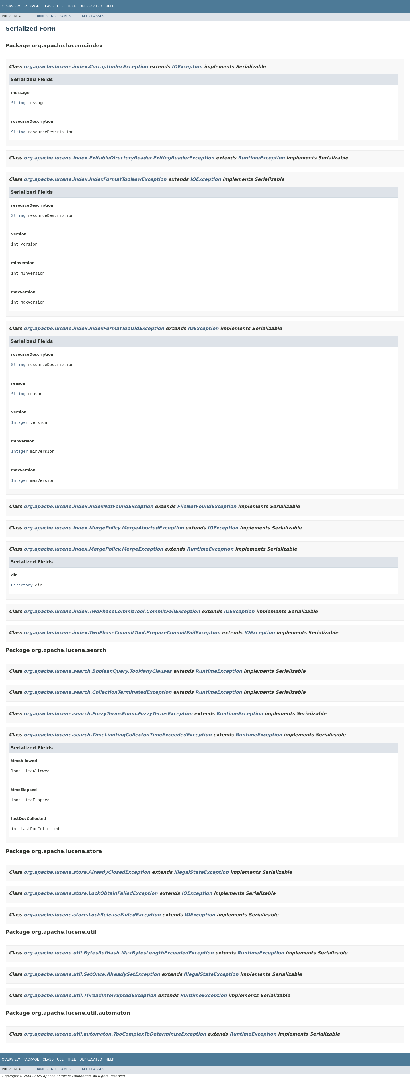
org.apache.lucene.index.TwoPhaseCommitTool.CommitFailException (112, 611)
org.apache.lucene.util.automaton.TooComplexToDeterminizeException (115, 1034)
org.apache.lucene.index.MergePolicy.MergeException (93, 549)
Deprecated (90, 6)
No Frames (61, 16)
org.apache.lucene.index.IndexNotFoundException (88, 506)
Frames (41, 16)
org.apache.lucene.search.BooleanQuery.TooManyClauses (98, 671)
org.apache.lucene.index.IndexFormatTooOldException (94, 328)
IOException (187, 66)
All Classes (93, 16)
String (18, 102)
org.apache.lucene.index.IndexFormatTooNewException (95, 179)
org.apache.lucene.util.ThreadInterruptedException (90, 995)
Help (110, 6)
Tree (71, 6)
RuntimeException (261, 158)
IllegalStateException (201, 872)
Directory (22, 585)
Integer (19, 422)
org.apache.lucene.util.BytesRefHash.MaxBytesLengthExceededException (119, 953)
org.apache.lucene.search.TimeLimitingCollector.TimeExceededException (118, 734)
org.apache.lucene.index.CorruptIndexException (86, 66)
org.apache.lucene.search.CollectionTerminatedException (98, 692)
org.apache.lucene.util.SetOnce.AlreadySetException (92, 974)
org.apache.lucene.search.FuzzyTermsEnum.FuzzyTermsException (108, 713)
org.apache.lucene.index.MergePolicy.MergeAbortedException (104, 528)
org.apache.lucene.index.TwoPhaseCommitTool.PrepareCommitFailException (122, 632)
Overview (11, 6)
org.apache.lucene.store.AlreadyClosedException (87, 872)
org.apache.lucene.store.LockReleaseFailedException (92, 914)
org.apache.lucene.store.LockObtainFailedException (91, 893)
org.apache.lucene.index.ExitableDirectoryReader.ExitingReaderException (119, 158)
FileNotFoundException (206, 506)
